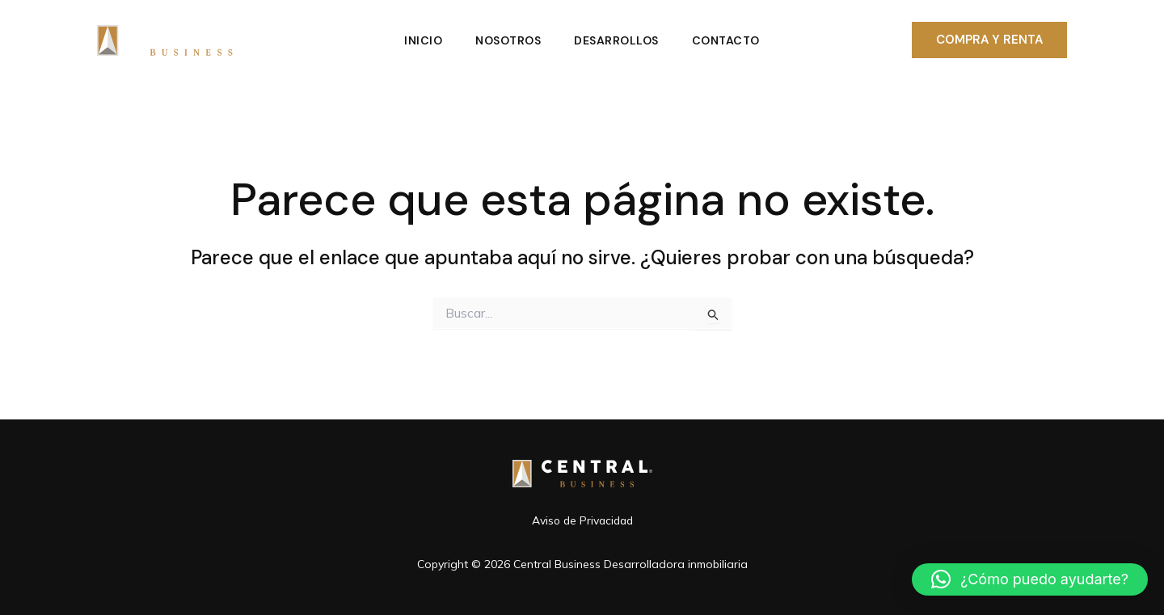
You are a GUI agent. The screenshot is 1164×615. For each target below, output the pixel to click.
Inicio (420, 40)
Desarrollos (618, 40)
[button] (989, 40)
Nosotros (507, 40)
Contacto (729, 40)
